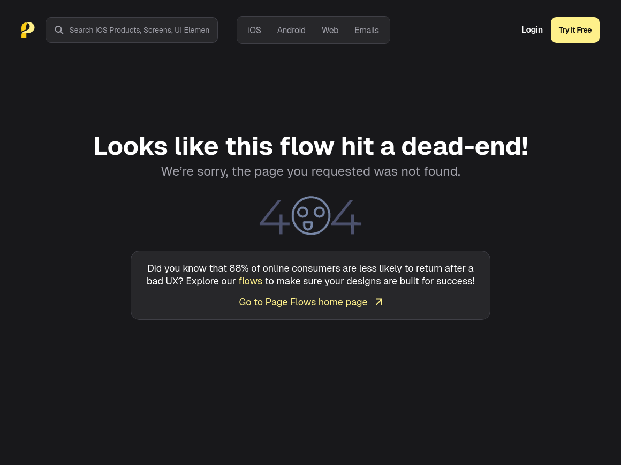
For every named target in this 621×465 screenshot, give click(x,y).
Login (532, 30)
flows (250, 281)
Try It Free (575, 30)
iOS (254, 30)
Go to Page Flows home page (310, 302)
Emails (366, 30)
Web (330, 30)
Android (291, 30)
